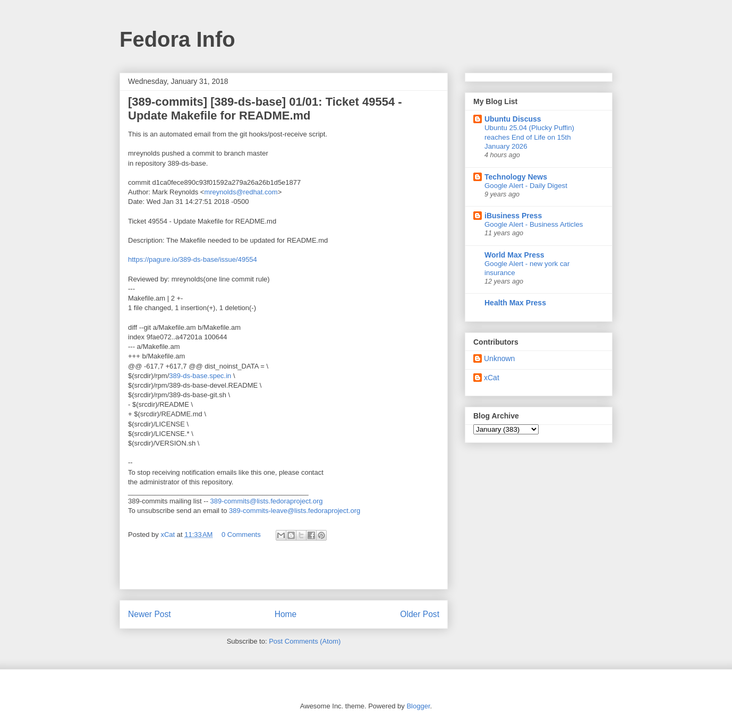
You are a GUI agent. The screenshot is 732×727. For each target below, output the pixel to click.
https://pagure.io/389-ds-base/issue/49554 (192, 259)
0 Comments (241, 534)
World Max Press (514, 255)
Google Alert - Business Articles (533, 224)
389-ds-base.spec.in (200, 376)
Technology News (515, 177)
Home (286, 614)
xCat (491, 377)
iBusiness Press (513, 215)
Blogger (418, 706)
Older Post (419, 614)
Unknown (499, 358)
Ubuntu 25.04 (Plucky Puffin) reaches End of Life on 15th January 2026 (529, 137)
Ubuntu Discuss (512, 119)
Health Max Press (515, 302)
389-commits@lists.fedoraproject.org (266, 501)
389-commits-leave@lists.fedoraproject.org (294, 511)
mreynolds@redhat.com (240, 192)
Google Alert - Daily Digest (525, 186)
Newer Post (149, 614)
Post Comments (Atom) (305, 641)
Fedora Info (177, 39)
